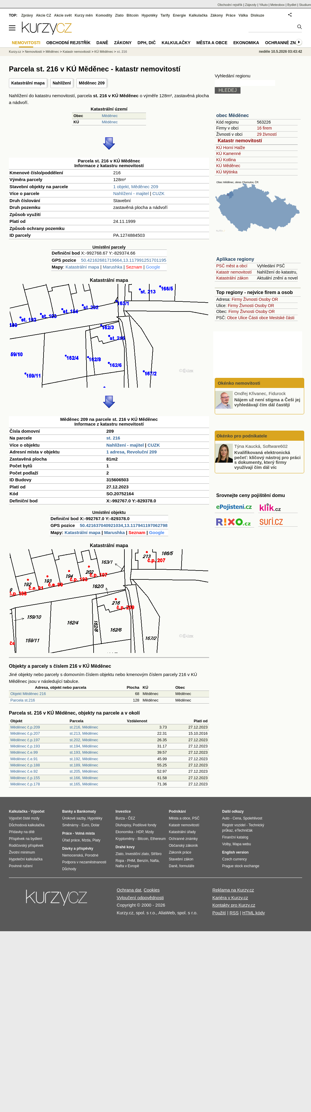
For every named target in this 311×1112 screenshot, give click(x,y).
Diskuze (257, 15)
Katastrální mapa (28, 83)
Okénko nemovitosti (238, 383)
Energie (179, 15)
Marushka (112, 266)
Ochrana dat (129, 889)
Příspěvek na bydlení (25, 839)
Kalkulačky (176, 42)
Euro (85, 825)
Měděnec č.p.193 (25, 746)
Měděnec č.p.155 (25, 778)
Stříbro (156, 854)
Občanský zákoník (183, 845)
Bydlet (291, 5)
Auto (226, 818)
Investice (123, 811)
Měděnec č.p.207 (25, 733)
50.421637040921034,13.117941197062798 (123, 525)
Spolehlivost (252, 818)
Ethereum (158, 839)
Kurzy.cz (15, 51)
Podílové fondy (144, 825)
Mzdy (149, 832)
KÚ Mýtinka (227, 172)
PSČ (196, 818)
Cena (237, 818)
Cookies (152, 889)
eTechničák (244, 830)
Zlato (119, 15)
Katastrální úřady (182, 832)
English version (235, 852)
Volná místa (84, 833)
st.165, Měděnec (84, 784)
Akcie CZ (43, 15)
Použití (219, 912)
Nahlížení (62, 83)
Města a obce (211, 42)
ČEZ (131, 818)
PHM (131, 861)
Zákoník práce (180, 852)
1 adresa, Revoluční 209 (131, 451)
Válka (243, 15)
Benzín (142, 861)
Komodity (104, 15)
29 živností (267, 134)
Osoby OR (268, 299)
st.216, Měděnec (84, 727)
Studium (305, 5)
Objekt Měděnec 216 (28, 693)
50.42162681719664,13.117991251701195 (123, 260)
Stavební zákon (181, 859)
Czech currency (234, 859)
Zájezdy (251, 5)
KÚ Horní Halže (230, 147)
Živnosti (250, 299)
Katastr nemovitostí (240, 140)
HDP (139, 832)
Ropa (120, 861)
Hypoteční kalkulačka (25, 859)
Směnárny (70, 825)
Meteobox (277, 5)
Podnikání (177, 811)
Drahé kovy (125, 847)
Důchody (69, 869)
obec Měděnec (232, 115)
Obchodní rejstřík (230, 5)
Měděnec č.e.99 (24, 752)
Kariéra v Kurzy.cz (230, 897)
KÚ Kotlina (226, 159)
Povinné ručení (21, 866)
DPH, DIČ (146, 42)
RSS (234, 912)
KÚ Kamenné (228, 153)
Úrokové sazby (73, 818)
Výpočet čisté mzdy (24, 818)
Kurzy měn (84, 15)
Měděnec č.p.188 (25, 765)
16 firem (264, 128)
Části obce (258, 317)
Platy (96, 840)
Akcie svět (63, 15)
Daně (102, 42)
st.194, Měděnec (84, 746)
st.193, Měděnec (84, 752)
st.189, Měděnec (84, 765)
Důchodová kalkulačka (26, 825)
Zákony (216, 15)
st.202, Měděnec (84, 740)
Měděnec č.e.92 (24, 771)
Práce (231, 15)
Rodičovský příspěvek (26, 845)
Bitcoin (132, 15)
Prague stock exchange (240, 866)
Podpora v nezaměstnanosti (84, 862)
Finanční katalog (235, 837)
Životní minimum (22, 852)
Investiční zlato (137, 854)
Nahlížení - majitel (131, 193)
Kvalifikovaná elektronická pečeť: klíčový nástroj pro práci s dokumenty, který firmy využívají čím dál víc (267, 460)
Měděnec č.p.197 (25, 740)
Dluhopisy (123, 825)
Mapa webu (242, 844)
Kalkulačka (198, 15)
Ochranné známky (286, 42)
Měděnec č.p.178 (25, 784)
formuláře (186, 866)
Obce (232, 317)
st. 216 (113, 437)
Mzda (86, 840)
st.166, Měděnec (84, 778)
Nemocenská (72, 855)
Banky (67, 811)
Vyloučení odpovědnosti (140, 897)
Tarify (165, 15)
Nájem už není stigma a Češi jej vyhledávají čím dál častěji (267, 402)
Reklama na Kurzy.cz (233, 889)
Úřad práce (71, 840)
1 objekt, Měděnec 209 (135, 186)
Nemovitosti (33, 51)
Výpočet (37, 811)
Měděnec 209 (92, 83)
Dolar (95, 825)
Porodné (91, 855)
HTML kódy (253, 912)
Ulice (242, 317)
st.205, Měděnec (84, 771)
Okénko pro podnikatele (242, 435)
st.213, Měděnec (84, 733)
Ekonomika (246, 42)
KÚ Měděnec (228, 165)
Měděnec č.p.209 (25, 727)
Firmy (237, 299)
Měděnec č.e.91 (24, 759)
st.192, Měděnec (84, 759)
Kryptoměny (125, 839)
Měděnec (110, 116)
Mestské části (281, 317)
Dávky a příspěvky (77, 848)
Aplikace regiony (235, 259)
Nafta (154, 861)
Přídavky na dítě (22, 832)
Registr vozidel (234, 825)
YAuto (263, 5)
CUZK (159, 193)
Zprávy (27, 15)
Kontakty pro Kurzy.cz (233, 905)
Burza (120, 818)
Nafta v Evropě (127, 866)
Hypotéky (150, 15)
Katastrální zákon (232, 278)
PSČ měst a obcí (231, 265)
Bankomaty (86, 811)
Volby (226, 844)
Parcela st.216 (22, 700)
